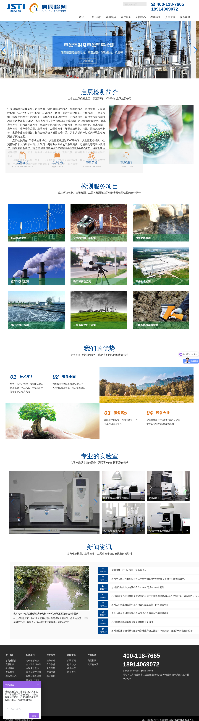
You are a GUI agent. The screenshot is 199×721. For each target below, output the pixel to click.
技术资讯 (71, 672)
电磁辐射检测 (32, 660)
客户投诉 (51, 676)
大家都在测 (93, 664)
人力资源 (170, 17)
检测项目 (111, 17)
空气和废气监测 (33, 672)
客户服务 (126, 17)
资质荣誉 (9, 672)
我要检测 (92, 660)
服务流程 (51, 660)
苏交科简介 (10, 660)
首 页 (82, 17)
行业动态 (71, 664)
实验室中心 (10, 676)
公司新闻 (71, 660)
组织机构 (9, 668)
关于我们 (97, 17)
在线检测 (155, 17)
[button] (94, 75)
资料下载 (51, 672)
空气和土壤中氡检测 (33, 664)
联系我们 (185, 17)
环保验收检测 (32, 680)
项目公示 (71, 668)
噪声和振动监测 (33, 676)
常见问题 (51, 668)
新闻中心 (141, 17)
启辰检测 (9, 664)
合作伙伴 (51, 664)
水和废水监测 (32, 668)
